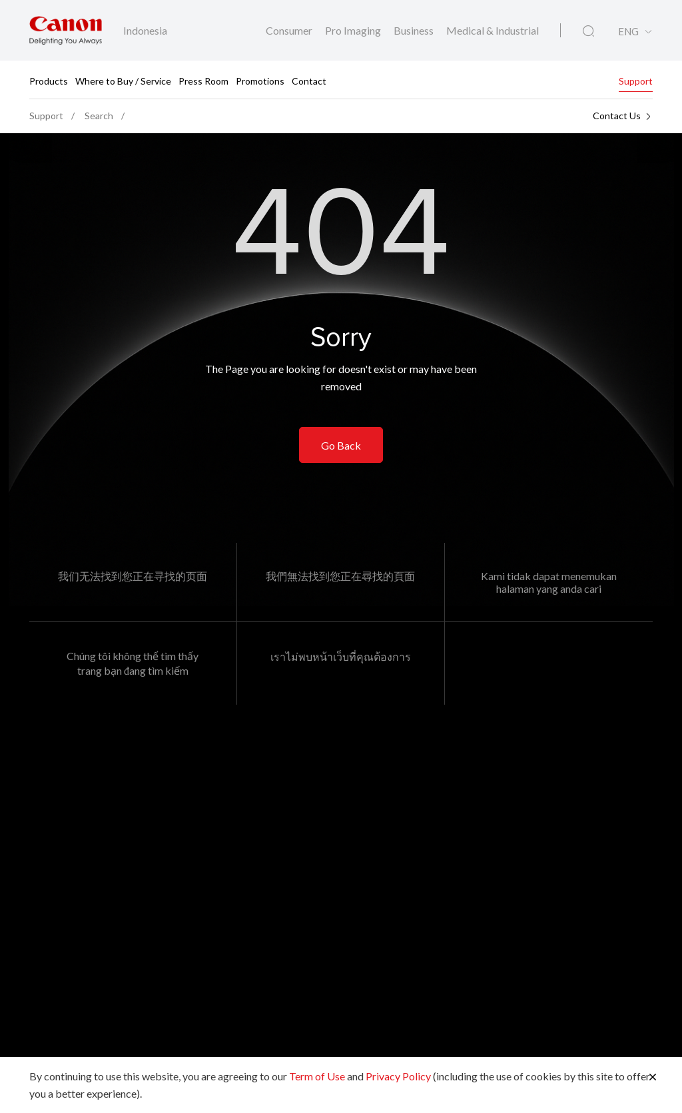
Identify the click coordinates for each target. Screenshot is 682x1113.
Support (636, 80)
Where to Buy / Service (123, 80)
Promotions (260, 80)
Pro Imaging (354, 30)
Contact (309, 80)
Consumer (290, 30)
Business (415, 30)
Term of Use (317, 1076)
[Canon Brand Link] (65, 30)
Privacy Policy (398, 1076)
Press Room (203, 80)
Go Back (341, 445)
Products (48, 80)
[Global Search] (588, 31)
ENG (628, 32)
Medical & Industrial (492, 30)
